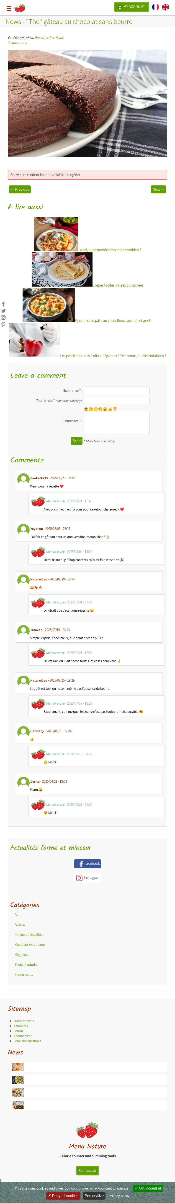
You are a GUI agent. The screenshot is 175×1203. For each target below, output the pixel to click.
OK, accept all (148, 1188)
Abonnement (23, 1036)
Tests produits (26, 964)
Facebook (87, 863)
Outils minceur (24, 1021)
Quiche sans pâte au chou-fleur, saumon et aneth (87, 305)
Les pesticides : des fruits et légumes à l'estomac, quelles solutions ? (87, 340)
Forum (18, 1031)
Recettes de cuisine (49, 37)
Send (77, 440)
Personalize (94, 1196)
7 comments (17, 42)
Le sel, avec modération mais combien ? (87, 234)
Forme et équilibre (29, 934)
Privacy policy (119, 1196)
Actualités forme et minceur (50, 848)
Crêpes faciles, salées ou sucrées (87, 270)
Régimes (21, 954)
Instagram (87, 877)
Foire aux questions (27, 1041)
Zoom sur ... (24, 974)
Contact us (87, 1170)
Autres (20, 924)
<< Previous (20, 189)
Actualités (21, 1026)
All (16, 914)
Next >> (158, 189)
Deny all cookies (63, 1196)
